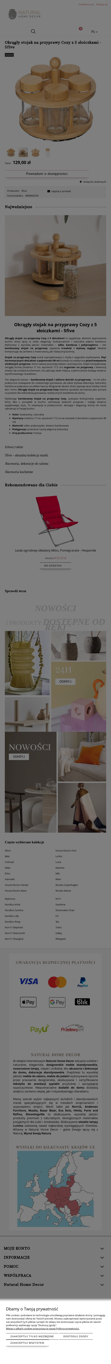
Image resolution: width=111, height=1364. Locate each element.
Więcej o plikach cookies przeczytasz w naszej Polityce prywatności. (42, 1328)
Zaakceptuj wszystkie (27, 1342)
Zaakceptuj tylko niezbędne (32, 1336)
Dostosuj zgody (75, 1336)
